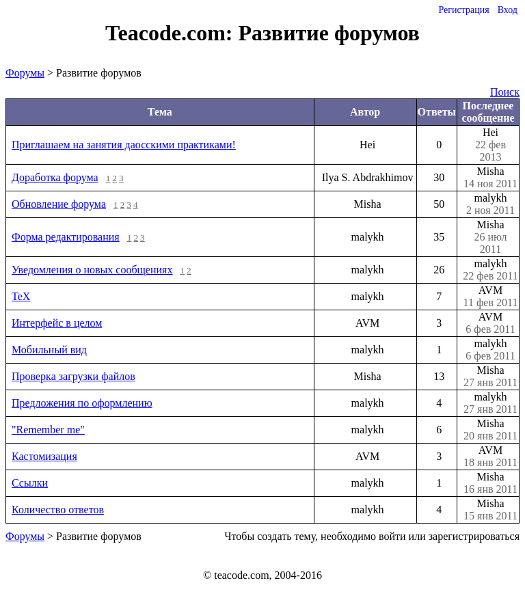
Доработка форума (55, 177)
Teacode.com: (171, 33)
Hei (490, 144)
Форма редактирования (66, 237)
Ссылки (30, 483)
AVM (490, 296)
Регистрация (463, 10)
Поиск (505, 92)
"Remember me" (48, 429)
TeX (21, 296)
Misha (490, 177)
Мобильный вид (49, 349)
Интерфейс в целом (57, 323)
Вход (507, 10)
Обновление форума (59, 204)
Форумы (24, 73)
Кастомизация (44, 456)
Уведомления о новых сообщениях (92, 269)
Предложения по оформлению (82, 403)
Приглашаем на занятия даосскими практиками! (124, 144)
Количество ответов (58, 509)
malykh (490, 204)
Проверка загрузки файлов (73, 376)
